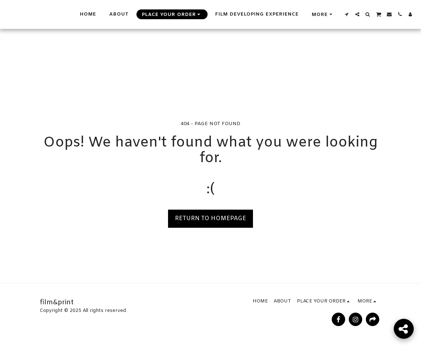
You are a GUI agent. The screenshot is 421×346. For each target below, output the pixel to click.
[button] (347, 14)
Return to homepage (210, 218)
